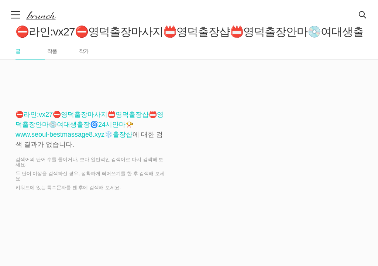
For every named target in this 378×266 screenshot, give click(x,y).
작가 (84, 51)
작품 (52, 51)
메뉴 (16, 14)
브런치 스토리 (47, 15)
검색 (363, 15)
